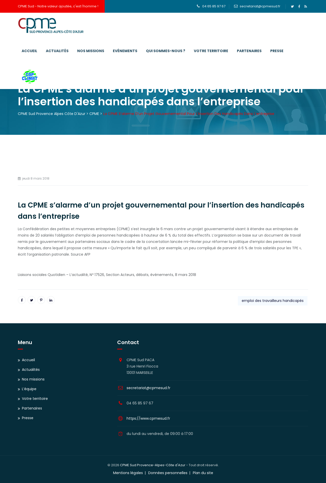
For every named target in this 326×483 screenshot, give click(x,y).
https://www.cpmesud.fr (148, 418)
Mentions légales (128, 472)
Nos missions (90, 50)
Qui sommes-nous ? (165, 50)
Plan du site (203, 472)
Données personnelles (167, 472)
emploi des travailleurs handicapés (273, 300)
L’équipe (29, 388)
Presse (276, 50)
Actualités (57, 50)
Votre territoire (211, 50)
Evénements (125, 50)
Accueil (29, 50)
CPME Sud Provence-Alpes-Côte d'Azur (152, 465)
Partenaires (249, 50)
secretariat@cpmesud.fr (260, 6)
